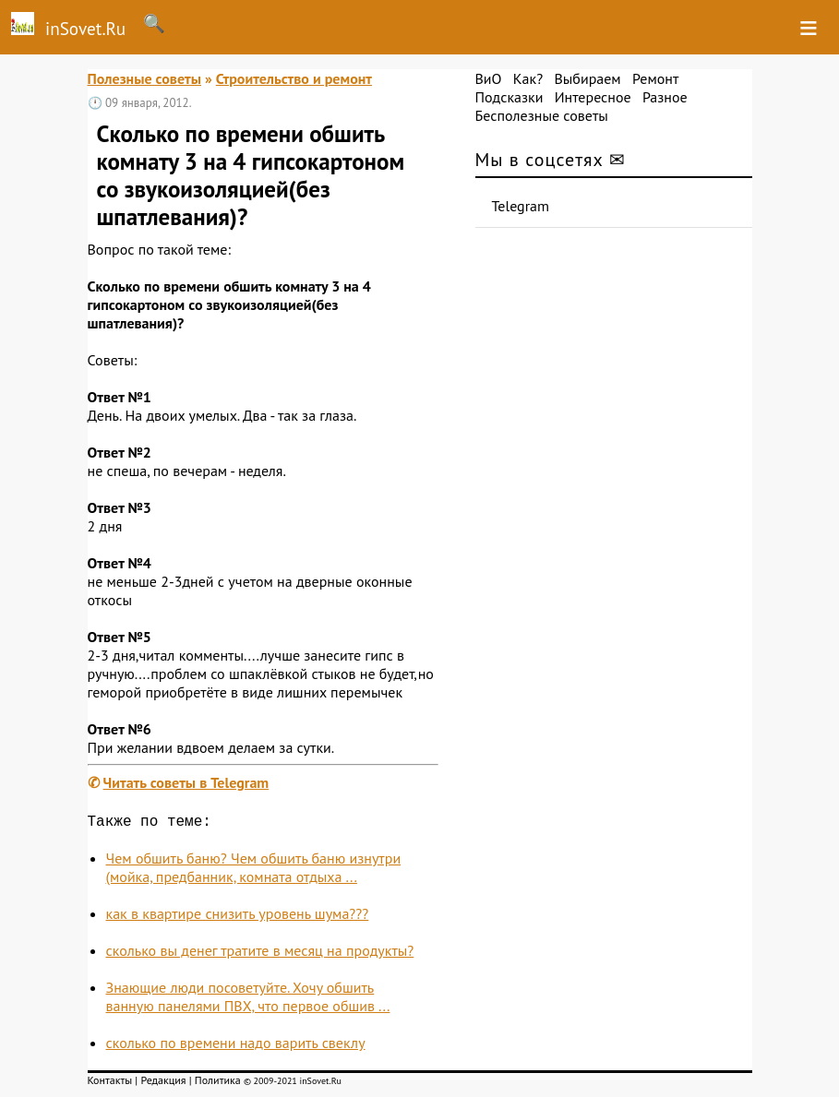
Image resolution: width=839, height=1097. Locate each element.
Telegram (521, 206)
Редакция (163, 1084)
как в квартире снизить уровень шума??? (237, 917)
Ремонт (655, 78)
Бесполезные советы (541, 115)
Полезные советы (145, 78)
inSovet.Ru (63, 26)
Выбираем (587, 78)
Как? (528, 78)
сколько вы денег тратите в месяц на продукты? (260, 954)
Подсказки (509, 97)
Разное (665, 97)
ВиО (488, 78)
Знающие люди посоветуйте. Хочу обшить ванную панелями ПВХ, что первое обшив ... (248, 1000)
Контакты (110, 1084)
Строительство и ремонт (294, 78)
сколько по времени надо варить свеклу (236, 1046)
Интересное (593, 97)
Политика (218, 1084)
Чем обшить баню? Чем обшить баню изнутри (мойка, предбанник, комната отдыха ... (254, 871)
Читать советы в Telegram (186, 782)
